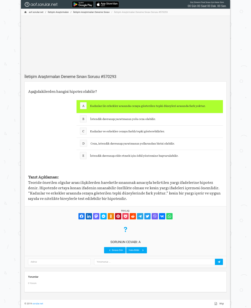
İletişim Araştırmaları (58, 12)
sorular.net (37, 303)
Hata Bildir (136, 250)
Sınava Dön (115, 250)
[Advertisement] (125, 43)
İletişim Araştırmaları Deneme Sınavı (91, 12)
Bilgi (219, 303)
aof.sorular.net (33, 12)
